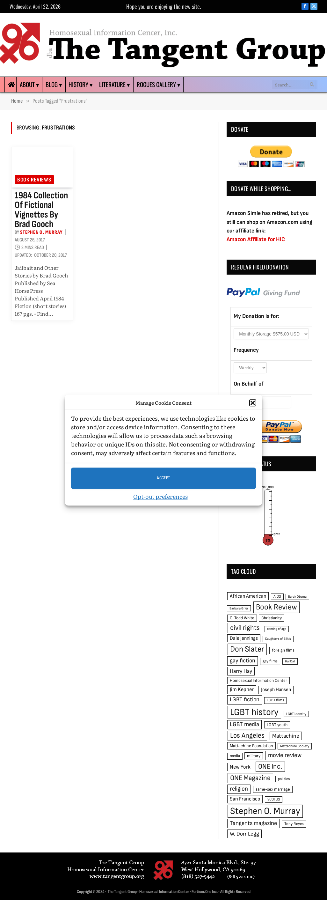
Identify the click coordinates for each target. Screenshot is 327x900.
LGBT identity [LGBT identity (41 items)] (296, 714)
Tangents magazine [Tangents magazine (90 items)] (253, 823)
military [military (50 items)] (253, 755)
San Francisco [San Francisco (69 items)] (245, 799)
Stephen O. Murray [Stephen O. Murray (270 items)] (265, 811)
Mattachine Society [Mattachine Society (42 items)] (294, 746)
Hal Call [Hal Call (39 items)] (290, 661)
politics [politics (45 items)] (284, 779)
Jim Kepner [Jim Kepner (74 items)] (242, 689)
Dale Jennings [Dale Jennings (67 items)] (244, 638)
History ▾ (81, 84)
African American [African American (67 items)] (248, 596)
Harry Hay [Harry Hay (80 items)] (241, 671)
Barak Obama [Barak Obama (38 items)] (297, 596)
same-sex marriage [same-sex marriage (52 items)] (273, 789)
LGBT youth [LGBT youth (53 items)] (277, 724)
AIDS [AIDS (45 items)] (277, 596)
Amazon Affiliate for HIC (256, 239)
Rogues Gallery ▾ (158, 84)
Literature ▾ (114, 84)
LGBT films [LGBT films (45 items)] (275, 700)
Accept (163, 478)
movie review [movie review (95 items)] (285, 755)
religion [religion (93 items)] (239, 789)
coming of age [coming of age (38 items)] (276, 629)
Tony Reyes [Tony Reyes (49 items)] (294, 823)
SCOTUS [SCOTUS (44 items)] (273, 799)
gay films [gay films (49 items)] (270, 661)
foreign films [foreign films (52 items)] (283, 650)
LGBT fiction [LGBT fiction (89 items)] (244, 699)
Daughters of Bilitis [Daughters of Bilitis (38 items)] (278, 639)
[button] (253, 403)
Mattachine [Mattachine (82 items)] (285, 736)
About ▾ (29, 84)
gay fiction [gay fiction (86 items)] (242, 660)
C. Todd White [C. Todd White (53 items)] (242, 618)
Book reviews (34, 179)
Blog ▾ (54, 84)
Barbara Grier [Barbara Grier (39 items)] (238, 608)
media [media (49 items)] (235, 755)
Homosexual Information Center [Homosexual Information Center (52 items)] (258, 680)
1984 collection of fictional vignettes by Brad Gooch (41, 210)
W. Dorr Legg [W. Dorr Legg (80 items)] (244, 833)
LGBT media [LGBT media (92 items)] (244, 724)
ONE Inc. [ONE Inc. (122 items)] (270, 766)
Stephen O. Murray (41, 232)
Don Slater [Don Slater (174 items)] (247, 649)
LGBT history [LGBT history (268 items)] (254, 712)
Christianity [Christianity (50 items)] (271, 618)
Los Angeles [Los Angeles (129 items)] (247, 735)
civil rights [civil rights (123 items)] (245, 627)
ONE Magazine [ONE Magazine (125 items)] (250, 778)
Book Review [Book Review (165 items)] (276, 607)
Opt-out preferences (160, 496)
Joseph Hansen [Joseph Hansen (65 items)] (276, 690)
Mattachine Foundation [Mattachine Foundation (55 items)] (251, 746)
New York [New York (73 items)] (240, 767)
